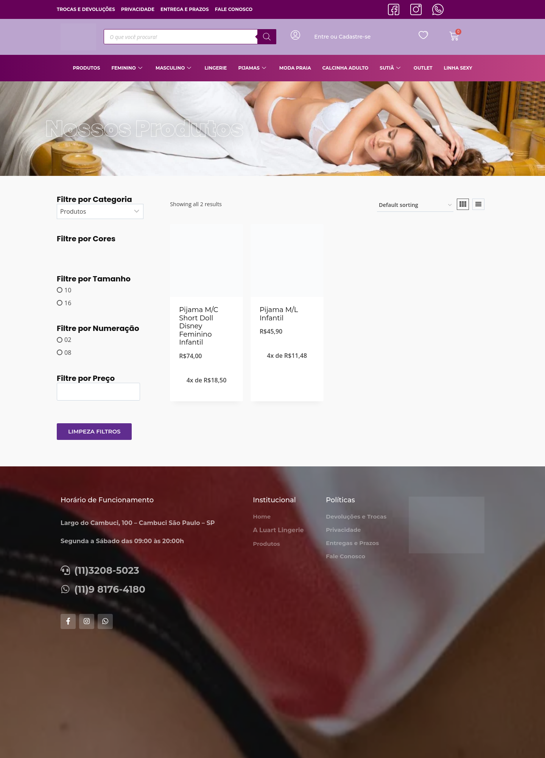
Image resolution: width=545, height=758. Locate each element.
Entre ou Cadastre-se (342, 36)
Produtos (86, 68)
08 (67, 352)
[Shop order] (415, 205)
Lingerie (215, 68)
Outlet (423, 68)
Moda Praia (295, 68)
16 (67, 302)
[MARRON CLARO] (65, 250)
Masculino (174, 68)
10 (67, 290)
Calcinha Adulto (345, 68)
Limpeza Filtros (94, 431)
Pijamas (253, 68)
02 (67, 340)
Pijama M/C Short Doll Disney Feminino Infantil (198, 326)
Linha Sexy (458, 68)
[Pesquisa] (266, 36)
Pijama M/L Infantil (279, 314)
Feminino (127, 68)
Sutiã (391, 68)
